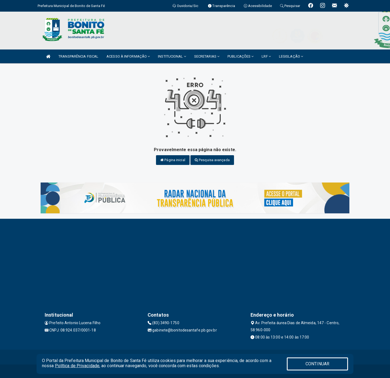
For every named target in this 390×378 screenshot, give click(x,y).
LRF (266, 56)
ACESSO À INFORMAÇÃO (128, 56)
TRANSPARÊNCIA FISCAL (78, 56)
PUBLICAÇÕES (240, 56)
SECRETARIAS (206, 56)
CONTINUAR (317, 363)
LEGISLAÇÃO (291, 56)
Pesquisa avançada (212, 160)
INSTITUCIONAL (172, 56)
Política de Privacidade (77, 365)
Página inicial (172, 160)
